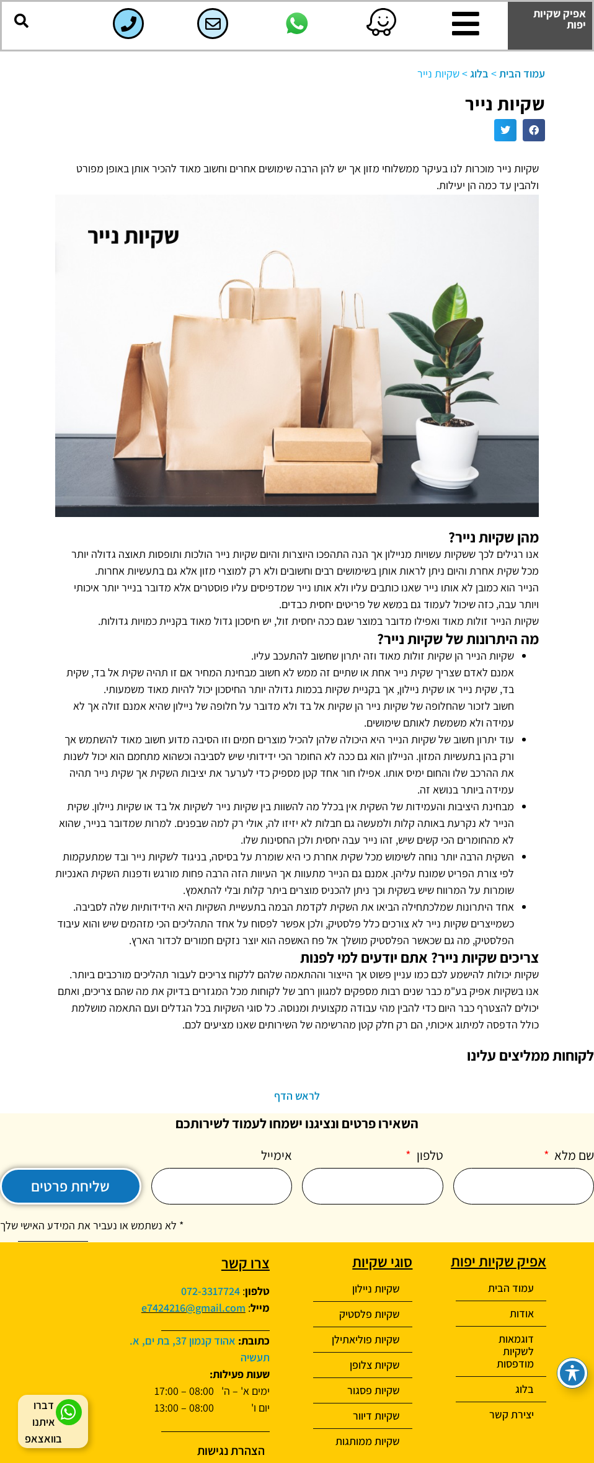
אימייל (276, 1156)
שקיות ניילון (376, 1288)
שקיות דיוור (376, 1415)
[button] (21, 21)
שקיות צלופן (375, 1365)
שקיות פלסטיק (369, 1314)
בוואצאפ (43, 1438)
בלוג (479, 73)
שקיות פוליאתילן (366, 1339)
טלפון (428, 1156)
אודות (522, 1313)
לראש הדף (297, 1096)
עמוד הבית (522, 73)
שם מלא (573, 1156)
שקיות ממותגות (367, 1441)
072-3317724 (210, 1291)
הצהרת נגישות (231, 1451)
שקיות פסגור (373, 1390)
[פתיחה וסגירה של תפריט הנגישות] (572, 1373)
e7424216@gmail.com (193, 1308)
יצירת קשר (511, 1414)
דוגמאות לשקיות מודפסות (515, 1351)
